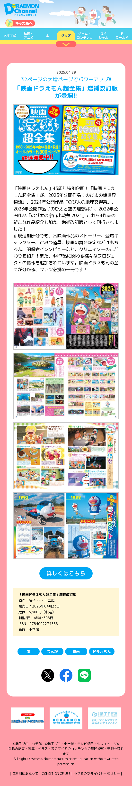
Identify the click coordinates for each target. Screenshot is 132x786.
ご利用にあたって (25, 773)
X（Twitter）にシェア (47, 675)
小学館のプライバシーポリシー (97, 773)
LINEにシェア (84, 675)
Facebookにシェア (66, 675)
